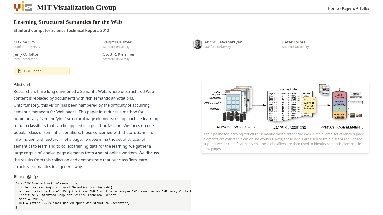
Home (333, 8)
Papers (355, 8)
